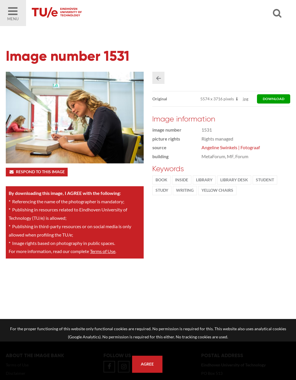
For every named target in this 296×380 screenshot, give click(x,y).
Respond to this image (36, 171)
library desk (234, 180)
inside (181, 180)
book (161, 180)
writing (185, 190)
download (273, 99)
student (265, 180)
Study (162, 190)
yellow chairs (217, 190)
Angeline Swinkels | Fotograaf (230, 147)
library (204, 180)
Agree (147, 364)
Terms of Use (102, 251)
